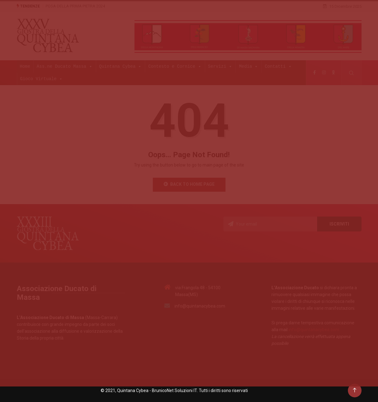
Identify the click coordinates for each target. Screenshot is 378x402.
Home (25, 66)
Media (248, 66)
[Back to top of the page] (354, 390)
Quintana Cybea (120, 66)
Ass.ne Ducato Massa (65, 66)
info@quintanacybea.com (314, 329)
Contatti (278, 66)
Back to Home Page (189, 184)
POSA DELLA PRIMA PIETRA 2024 (75, 6)
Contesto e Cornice (174, 66)
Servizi (220, 66)
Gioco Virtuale (41, 79)
